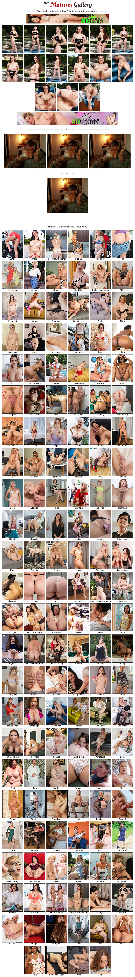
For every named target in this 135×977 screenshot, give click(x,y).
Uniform (100, 445)
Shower (100, 507)
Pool (12, 787)
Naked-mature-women (100, 600)
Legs (122, 756)
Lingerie (100, 538)
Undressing (122, 414)
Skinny (100, 694)
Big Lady (100, 725)
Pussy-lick (34, 756)
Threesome (78, 351)
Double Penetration (100, 289)
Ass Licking (78, 756)
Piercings (34, 725)
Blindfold (100, 818)
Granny (78, 445)
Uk (100, 943)
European (56, 943)
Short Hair (78, 289)
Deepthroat (78, 320)
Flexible (100, 382)
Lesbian (78, 538)
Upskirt (34, 849)
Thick (122, 320)
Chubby (122, 382)
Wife (78, 974)
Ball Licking (12, 880)
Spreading (56, 476)
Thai (122, 258)
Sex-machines (56, 912)
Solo (12, 476)
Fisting (56, 849)
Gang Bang (57, 818)
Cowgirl (122, 818)
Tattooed (78, 725)
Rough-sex (122, 880)
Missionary (12, 600)
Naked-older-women (78, 912)
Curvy (100, 476)
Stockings (100, 569)
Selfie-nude (78, 382)
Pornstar (34, 912)
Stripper (34, 943)
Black (122, 351)
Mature (122, 912)
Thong (34, 600)
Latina (122, 631)
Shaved (34, 476)
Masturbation (34, 382)
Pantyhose (12, 694)
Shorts (56, 569)
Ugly (34, 445)
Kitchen (12, 445)
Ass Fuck (56, 725)
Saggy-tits (122, 600)
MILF (122, 289)
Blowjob (34, 507)
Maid (35, 974)
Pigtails (12, 663)
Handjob (122, 476)
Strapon (56, 289)
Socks (100, 320)
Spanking (78, 849)
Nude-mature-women (56, 258)
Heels (78, 818)
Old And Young (56, 663)
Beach (78, 631)
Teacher (12, 912)
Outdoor (100, 663)
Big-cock (100, 258)
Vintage (34, 289)
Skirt (56, 507)
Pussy (13, 818)
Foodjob (100, 912)
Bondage (34, 414)
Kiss (12, 382)
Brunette (34, 569)
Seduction (122, 725)
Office (122, 787)
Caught (12, 538)
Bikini (12, 507)
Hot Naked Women (34, 663)
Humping (12, 289)
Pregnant (12, 320)
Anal (100, 787)
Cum (100, 974)
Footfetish (34, 694)
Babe (34, 351)
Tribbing (100, 414)
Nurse (56, 382)
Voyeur (56, 880)
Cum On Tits (122, 849)
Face (12, 569)
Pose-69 (78, 663)
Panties (78, 787)
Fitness (56, 756)
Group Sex (78, 414)
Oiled (34, 258)
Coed (78, 943)
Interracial (78, 507)
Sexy (34, 320)
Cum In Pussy (34, 880)
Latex (12, 258)
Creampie (56, 320)
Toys (12, 849)
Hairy (78, 569)
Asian (56, 414)
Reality (78, 476)
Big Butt (56, 787)
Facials (34, 538)
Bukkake (56, 694)
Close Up (56, 631)
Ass (56, 600)
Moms (122, 694)
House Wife (12, 725)
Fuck (100, 849)
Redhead (122, 507)
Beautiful (78, 600)
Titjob (56, 445)
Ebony (122, 663)
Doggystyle (122, 569)
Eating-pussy (78, 694)
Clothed (56, 538)
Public (78, 880)
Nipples (12, 414)
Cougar (12, 631)
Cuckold (100, 631)
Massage (56, 351)
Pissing (78, 258)
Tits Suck (35, 818)
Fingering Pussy (57, 974)
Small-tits (12, 351)
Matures (67, 4)
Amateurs (100, 756)
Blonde (100, 880)
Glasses (100, 351)
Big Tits (12, 943)
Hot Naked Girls (34, 631)
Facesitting (122, 538)
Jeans (122, 943)
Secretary (122, 445)
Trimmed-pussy (12, 756)
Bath (34, 787)
